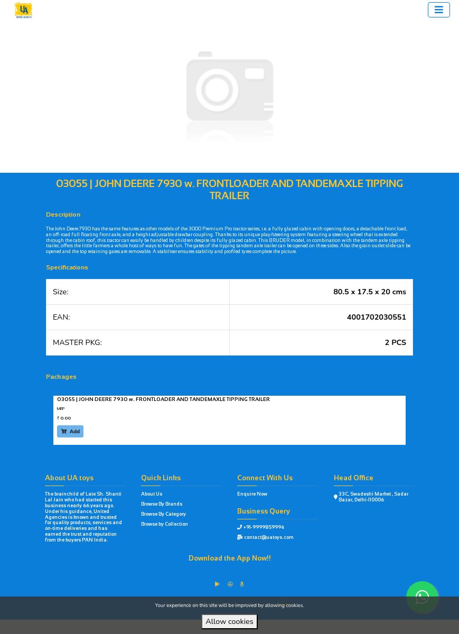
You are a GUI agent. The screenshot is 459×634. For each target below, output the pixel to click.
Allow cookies (229, 621)
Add (70, 431)
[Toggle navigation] (439, 9)
